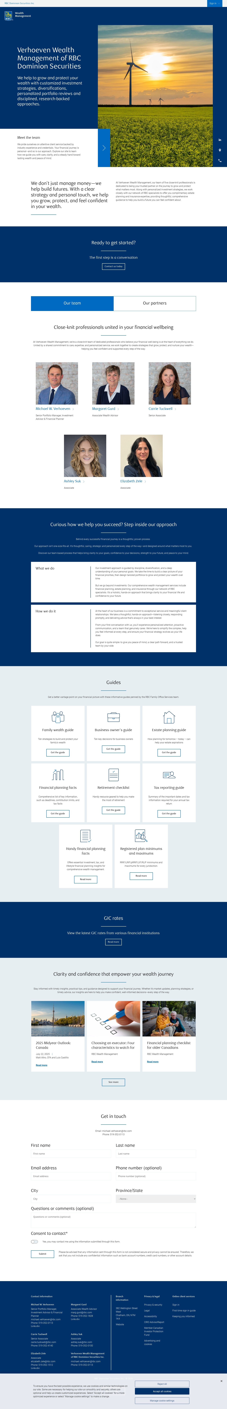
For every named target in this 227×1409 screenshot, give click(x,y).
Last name (125, 1146)
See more (114, 1082)
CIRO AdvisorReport (154, 1322)
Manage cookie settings (162, 1401)
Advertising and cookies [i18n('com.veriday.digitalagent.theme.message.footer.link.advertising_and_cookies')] (152, 1342)
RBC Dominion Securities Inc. (20, 3)
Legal (147, 1310)
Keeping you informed (183, 1316)
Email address (44, 1168)
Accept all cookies (162, 1392)
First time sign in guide (184, 1310)
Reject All (162, 1385)
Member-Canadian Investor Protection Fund (153, 1331)
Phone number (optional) (139, 1168)
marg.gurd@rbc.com (81, 1312)
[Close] (221, 1382)
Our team (72, 303)
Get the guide (58, 752)
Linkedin (35, 1326)
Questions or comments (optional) (62, 1209)
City (34, 1191)
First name (40, 1146)
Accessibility (150, 1316)
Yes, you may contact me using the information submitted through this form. (81, 1241)
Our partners (155, 303)
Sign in (175, 1304)
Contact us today (113, 266)
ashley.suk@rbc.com (81, 1342)
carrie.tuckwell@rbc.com (43, 1342)
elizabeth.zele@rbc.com (43, 1361)
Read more (85, 879)
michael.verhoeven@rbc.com (46, 1319)
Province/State (129, 1191)
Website (120, 1324)
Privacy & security (153, 1304)
